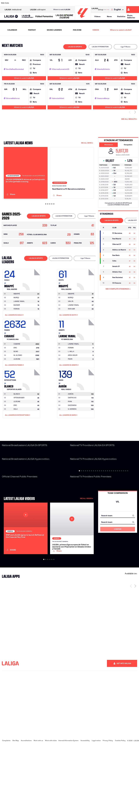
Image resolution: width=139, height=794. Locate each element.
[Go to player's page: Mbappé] (31, 302)
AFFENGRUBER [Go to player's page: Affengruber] (19, 421)
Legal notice (96, 789)
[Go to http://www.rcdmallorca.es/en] (91, 3)
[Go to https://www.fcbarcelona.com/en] (46, 3)
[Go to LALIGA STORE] (106, 9)
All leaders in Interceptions (17, 438)
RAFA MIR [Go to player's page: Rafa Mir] (71, 332)
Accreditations (26, 789)
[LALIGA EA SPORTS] (11, 16)
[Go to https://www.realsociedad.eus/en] (117, 3)
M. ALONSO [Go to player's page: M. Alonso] (18, 378)
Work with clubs (51, 789)
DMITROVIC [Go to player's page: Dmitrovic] (72, 421)
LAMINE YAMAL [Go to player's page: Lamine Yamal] (19, 324)
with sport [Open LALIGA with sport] (38, 10)
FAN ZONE (77, 30)
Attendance (108, 144)
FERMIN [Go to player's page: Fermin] (71, 371)
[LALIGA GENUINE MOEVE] (64, 16)
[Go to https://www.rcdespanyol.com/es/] (84, 3)
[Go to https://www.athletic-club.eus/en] (13, 3)
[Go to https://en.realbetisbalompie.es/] (97, 3)
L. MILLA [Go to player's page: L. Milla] (71, 374)
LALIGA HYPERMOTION (100, 47)
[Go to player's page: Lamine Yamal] (86, 352)
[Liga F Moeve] (44, 16)
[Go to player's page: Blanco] (31, 402)
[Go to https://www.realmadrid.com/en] (104, 3)
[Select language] (118, 9)
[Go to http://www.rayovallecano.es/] (71, 3)
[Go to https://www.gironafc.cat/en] (59, 3)
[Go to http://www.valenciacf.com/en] (130, 3)
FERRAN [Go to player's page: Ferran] (16, 332)
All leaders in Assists (69, 388)
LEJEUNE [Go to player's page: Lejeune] (17, 382)
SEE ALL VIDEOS (86, 521)
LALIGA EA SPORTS (75, 47)
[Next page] (135, 634)
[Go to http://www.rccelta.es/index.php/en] (78, 3)
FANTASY (32, 30)
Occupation (128, 144)
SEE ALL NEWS (87, 143)
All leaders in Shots (68, 338)
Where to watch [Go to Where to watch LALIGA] (61, 9)
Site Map (15, 789)
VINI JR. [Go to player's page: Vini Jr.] (71, 324)
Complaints (6, 789)
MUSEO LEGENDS (54, 30)
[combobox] (117, 538)
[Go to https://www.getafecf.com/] (52, 3)
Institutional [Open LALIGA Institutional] (13, 10)
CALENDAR (12, 30)
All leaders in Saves (68, 438)
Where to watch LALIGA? (121, 30)
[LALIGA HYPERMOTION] (28, 16)
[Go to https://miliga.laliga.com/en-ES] (132, 9)
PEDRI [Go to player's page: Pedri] (70, 382)
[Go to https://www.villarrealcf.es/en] (136, 3)
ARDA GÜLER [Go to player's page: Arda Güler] (72, 378)
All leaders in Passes (14, 388)
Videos (97, 16)
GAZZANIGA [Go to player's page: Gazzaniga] (72, 428)
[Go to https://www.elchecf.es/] (39, 3)
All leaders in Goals (14, 338)
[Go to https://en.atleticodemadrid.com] (20, 3)
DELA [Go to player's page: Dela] (15, 432)
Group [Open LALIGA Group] (97, 9)
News (109, 16)
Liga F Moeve (125, 47)
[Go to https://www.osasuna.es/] (26, 3)
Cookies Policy (120, 789)
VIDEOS (95, 30)
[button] (11, 16)
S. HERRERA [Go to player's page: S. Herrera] (72, 432)
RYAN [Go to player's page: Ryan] (70, 424)
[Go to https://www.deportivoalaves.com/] (33, 3)
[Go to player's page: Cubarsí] (31, 352)
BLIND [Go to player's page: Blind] (16, 374)
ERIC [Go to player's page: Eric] (15, 371)
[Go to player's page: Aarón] (86, 402)
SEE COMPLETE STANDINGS (118, 289)
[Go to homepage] (83, 19)
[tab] (75, 46)
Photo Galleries (131, 16)
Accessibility (85, 789)
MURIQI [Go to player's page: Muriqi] (16, 320)
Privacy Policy (108, 789)
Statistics (121, 16)
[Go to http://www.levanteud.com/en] (65, 3)
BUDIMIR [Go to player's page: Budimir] (17, 328)
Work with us (38, 789)
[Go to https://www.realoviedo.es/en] (110, 3)
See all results (129, 119)
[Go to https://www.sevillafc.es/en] (123, 3)
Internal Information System (68, 789)
